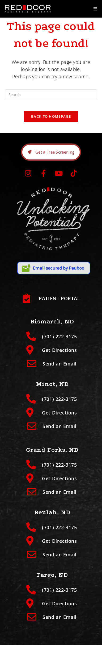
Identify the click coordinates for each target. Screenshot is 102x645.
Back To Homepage (51, 116)
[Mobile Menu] (95, 8)
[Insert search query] (51, 94)
